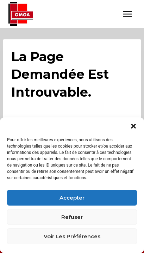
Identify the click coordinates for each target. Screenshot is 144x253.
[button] (133, 126)
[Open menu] (127, 14)
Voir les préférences (72, 236)
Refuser (72, 217)
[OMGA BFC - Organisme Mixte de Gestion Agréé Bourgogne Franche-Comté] (20, 14)
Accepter (72, 197)
